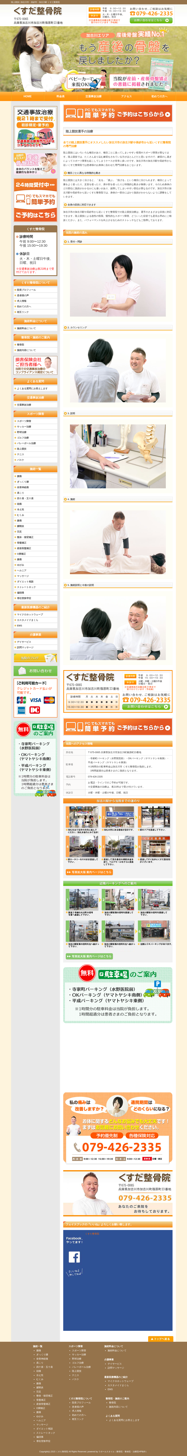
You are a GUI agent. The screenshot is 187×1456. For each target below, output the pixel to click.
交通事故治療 (24, 404)
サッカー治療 (24, 426)
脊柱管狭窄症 (24, 598)
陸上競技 (21, 448)
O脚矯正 (21, 553)
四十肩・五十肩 (25, 498)
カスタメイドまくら (27, 620)
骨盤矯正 (21, 542)
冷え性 (20, 509)
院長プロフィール (26, 290)
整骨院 (20, 344)
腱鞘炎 (20, 526)
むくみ (20, 515)
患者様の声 (23, 295)
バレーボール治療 (26, 443)
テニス (20, 454)
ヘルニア (21, 570)
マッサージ (23, 576)
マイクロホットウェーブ (30, 614)
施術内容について (26, 350)
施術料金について (26, 328)
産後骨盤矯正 (24, 548)
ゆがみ (20, 565)
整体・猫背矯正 (25, 537)
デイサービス (24, 642)
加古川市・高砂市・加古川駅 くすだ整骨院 (40, 2)
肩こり (20, 492)
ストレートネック (26, 587)
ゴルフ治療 (23, 437)
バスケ (20, 460)
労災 (19, 531)
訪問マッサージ (25, 647)
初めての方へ (24, 306)
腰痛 (19, 476)
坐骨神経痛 (23, 487)
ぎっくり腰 (23, 481)
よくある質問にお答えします (32, 388)
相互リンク (23, 312)
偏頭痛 (20, 592)
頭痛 (19, 504)
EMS (19, 625)
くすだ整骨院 (92, 1233)
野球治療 (21, 432)
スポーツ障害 (24, 421)
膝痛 (19, 520)
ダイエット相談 (25, 581)
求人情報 (21, 301)
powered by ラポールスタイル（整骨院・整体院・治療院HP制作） (117, 1451)
